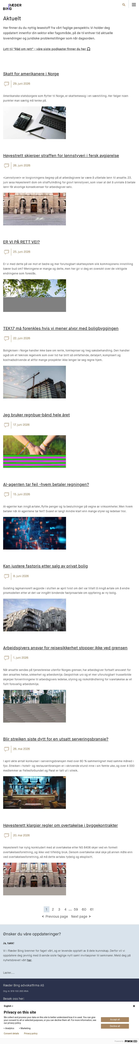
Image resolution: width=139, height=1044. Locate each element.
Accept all (115, 1019)
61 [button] (92, 909)
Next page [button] (79, 916)
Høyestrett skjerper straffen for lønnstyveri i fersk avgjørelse (61, 156)
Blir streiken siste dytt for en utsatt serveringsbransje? (55, 739)
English (9, 1006)
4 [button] (65, 909)
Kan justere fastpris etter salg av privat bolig (45, 566)
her (29, 960)
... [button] (70, 909)
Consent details (11, 1033)
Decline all (115, 1026)
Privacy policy (30, 1033)
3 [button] (59, 909)
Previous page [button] (56, 916)
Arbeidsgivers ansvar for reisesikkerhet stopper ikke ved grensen (65, 648)
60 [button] (84, 909)
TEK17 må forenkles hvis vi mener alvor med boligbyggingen (61, 329)
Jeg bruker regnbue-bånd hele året (36, 415)
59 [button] (76, 909)
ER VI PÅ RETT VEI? (21, 242)
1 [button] (46, 909)
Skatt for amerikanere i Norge (31, 74)
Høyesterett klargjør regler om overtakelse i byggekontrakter (60, 826)
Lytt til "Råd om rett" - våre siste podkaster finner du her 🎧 (47, 49)
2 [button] (53, 909)
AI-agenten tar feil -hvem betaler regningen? (46, 485)
